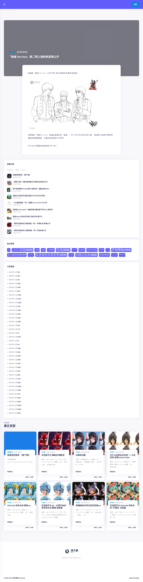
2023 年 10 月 (13, 329)
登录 (135, 4)
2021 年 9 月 (13, 390)
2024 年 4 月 (13, 325)
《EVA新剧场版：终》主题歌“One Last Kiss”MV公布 (30, 203)
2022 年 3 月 (13, 367)
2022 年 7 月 (13, 352)
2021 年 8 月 (13, 394)
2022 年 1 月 (13, 375)
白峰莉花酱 (81, 455)
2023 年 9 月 (13, 333)
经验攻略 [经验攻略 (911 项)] (104, 255)
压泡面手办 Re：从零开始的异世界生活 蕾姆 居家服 (53, 506)
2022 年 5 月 (13, 360)
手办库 (43, 452)
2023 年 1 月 (13, 341)
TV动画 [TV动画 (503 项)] (50, 250)
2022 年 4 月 (13, 364)
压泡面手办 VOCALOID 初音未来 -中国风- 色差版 (122, 506)
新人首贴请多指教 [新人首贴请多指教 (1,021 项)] (17, 255)
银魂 (43, 146)
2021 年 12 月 (13, 379)
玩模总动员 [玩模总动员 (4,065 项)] (86, 255)
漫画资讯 (10, 452)
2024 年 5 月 (13, 322)
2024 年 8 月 (13, 310)
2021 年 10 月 (13, 386)
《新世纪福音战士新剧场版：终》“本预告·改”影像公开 (31, 223)
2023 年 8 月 (13, 337)
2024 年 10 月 (13, 303)
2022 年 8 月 (13, 348)
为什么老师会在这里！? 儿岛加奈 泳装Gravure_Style (122, 456)
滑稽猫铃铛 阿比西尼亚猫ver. (88, 505)
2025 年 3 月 (13, 284)
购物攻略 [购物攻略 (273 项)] (122, 254)
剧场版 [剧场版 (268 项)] (101, 249)
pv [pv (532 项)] (37, 250)
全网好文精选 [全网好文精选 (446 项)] (92, 250)
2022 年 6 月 (13, 356)
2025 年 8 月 (13, 276)
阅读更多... (10, 471)
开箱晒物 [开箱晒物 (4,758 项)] (121, 250)
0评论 (27, 477)
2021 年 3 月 (13, 413)
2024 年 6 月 (13, 318)
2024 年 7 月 (13, 314)
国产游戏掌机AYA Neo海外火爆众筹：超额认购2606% (31, 189)
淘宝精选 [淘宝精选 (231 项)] (71, 254)
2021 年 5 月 (13, 405)
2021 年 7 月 (13, 398)
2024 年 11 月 (13, 299)
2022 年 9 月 (13, 345)
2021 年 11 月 (13, 383)
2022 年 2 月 (13, 371)
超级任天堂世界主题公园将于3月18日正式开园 (29, 196)
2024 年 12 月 (13, 295)
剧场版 (38, 146)
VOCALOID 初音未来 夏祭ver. (19, 505)
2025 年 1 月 (13, 291)
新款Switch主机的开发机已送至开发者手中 (27, 216)
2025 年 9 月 (13, 272)
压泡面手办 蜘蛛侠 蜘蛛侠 (52, 455)
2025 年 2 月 (13, 287)
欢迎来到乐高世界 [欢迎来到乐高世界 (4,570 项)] (51, 255)
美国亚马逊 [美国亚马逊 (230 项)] (114, 254)
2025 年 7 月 (13, 280)
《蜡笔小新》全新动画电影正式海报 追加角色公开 (30, 182)
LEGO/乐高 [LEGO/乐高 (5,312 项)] (22, 250)
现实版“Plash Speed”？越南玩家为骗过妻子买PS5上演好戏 (33, 209)
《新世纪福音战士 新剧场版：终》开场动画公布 (29, 230)
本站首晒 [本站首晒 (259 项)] (31, 254)
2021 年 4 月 (13, 409)
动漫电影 (12, 52)
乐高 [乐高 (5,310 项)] (63, 250)
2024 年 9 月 (13, 306)
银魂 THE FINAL (51, 146)
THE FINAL (31, 146)
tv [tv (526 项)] (43, 250)
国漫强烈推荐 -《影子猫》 (22, 175)
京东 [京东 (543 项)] (82, 250)
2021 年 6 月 (13, 402)
